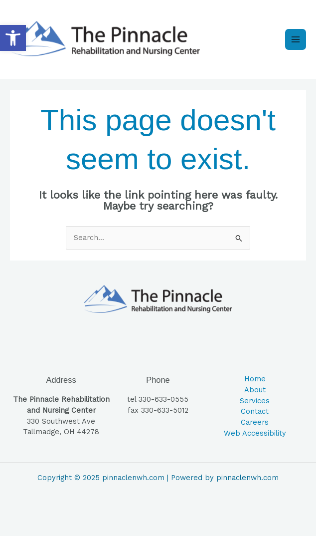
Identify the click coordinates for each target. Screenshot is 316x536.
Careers (255, 422)
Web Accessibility (255, 433)
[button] (13, 38)
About (255, 389)
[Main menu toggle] (295, 39)
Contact (255, 411)
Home (255, 378)
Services (255, 400)
